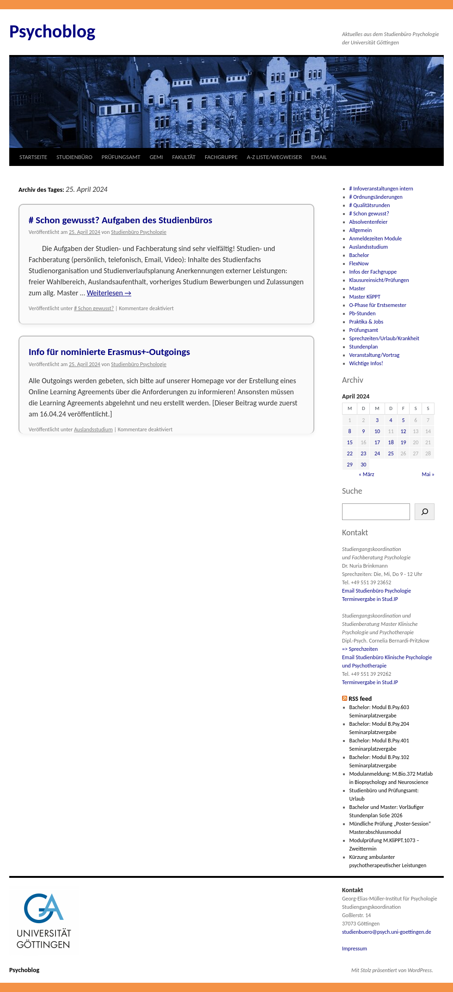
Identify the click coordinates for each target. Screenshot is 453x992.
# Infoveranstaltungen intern (381, 188)
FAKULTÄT (184, 156)
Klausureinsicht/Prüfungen (379, 280)
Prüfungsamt (364, 330)
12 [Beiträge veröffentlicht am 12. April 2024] (403, 431)
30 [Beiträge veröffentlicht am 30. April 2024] (363, 464)
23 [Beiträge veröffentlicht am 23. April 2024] (363, 453)
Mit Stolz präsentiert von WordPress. (392, 970)
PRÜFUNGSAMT (121, 156)
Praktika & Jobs (366, 321)
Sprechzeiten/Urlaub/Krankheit (384, 338)
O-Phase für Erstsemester (377, 305)
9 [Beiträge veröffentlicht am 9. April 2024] (363, 431)
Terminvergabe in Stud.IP (370, 599)
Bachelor (359, 255)
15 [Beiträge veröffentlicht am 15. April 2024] (350, 442)
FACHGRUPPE (221, 156)
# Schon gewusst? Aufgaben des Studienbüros (120, 220)
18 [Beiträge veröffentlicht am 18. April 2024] (391, 442)
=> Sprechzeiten (360, 649)
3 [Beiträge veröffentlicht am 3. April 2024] (377, 420)
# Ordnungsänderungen (376, 197)
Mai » (428, 474)
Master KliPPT (364, 297)
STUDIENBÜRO (74, 156)
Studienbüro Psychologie (138, 232)
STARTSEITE (33, 156)
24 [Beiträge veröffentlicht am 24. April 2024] (377, 453)
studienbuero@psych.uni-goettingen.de (386, 932)
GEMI (156, 156)
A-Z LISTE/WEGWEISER (274, 156)
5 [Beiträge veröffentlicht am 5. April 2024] (403, 420)
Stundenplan (363, 346)
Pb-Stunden (362, 313)
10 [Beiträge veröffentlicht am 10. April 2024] (377, 431)
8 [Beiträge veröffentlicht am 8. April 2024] (350, 431)
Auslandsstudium (93, 429)
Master (357, 288)
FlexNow (359, 263)
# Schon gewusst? (94, 308)
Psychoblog (52, 31)
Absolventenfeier (368, 222)
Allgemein (360, 230)
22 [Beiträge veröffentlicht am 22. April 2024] (350, 453)
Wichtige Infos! (366, 363)
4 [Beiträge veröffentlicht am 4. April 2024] (391, 420)
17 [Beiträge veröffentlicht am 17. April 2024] (377, 442)
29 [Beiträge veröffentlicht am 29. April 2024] (350, 464)
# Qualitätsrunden (369, 205)
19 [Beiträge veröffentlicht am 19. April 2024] (403, 442)
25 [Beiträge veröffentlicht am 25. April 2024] (391, 453)
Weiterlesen (109, 292)
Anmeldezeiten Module (375, 238)
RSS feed (360, 699)
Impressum (354, 948)
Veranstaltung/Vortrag (374, 355)
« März (366, 474)
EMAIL (319, 156)
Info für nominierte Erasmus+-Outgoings (109, 352)
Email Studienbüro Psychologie (376, 591)
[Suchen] (425, 511)
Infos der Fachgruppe (373, 272)
